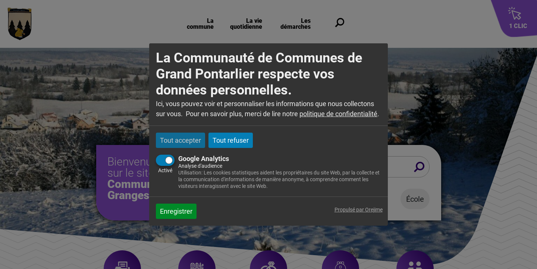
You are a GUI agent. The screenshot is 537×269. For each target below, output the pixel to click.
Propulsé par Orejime (359, 210)
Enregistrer (176, 211)
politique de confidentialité (338, 114)
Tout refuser (231, 140)
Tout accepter (180, 140)
